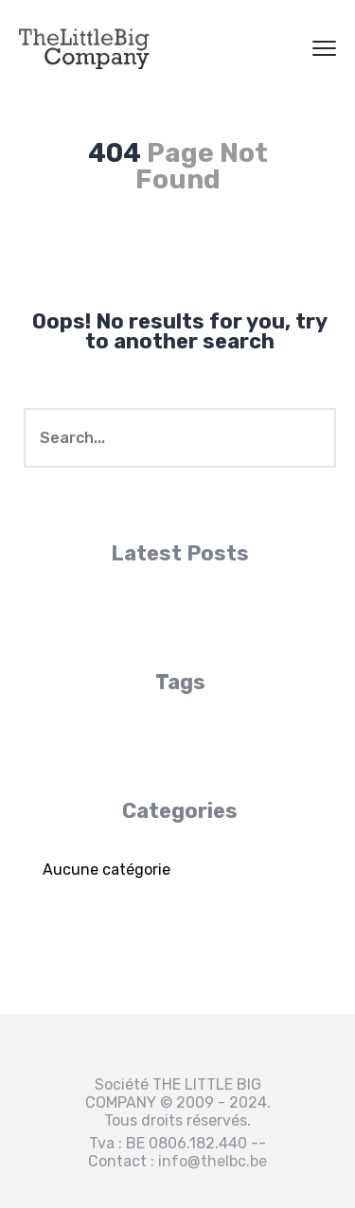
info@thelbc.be (212, 1161)
